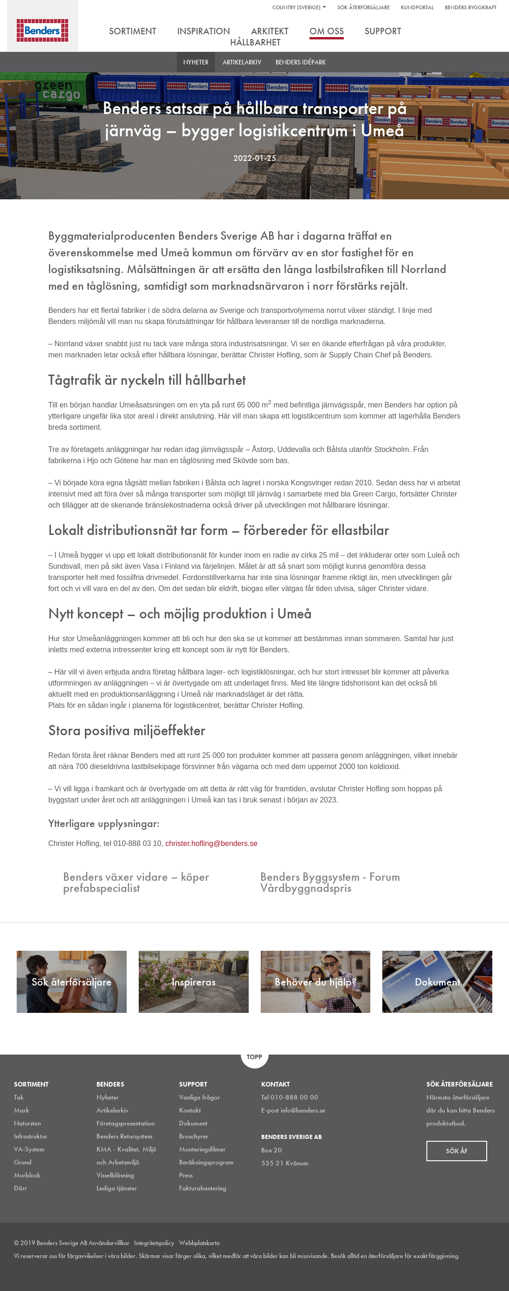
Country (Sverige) (296, 7)
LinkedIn (448, 1269)
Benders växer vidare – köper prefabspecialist (136, 882)
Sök (488, 32)
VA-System (29, 1149)
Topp (254, 1057)
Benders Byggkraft (470, 7)
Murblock (27, 1175)
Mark (21, 1110)
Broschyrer (193, 1136)
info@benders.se (303, 1110)
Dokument (193, 1123)
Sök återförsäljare (363, 7)
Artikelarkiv (242, 62)
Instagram (427, 1269)
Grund (23, 1162)
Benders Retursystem (125, 1136)
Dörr (20, 1188)
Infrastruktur (30, 1136)
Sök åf (457, 1151)
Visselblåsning (115, 1175)
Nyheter (195, 62)
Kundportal (417, 7)
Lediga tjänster (117, 1188)
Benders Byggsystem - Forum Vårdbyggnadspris (330, 882)
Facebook (469, 1269)
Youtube (490, 1269)
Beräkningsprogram (206, 1162)
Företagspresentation (126, 1123)
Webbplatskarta (199, 1243)
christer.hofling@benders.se (212, 843)
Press (186, 1175)
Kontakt (190, 1110)
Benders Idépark (301, 62)
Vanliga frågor (199, 1097)
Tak (19, 1097)
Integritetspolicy (154, 1243)
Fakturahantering (202, 1188)
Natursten (27, 1123)
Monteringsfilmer (202, 1149)
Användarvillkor (109, 1243)
